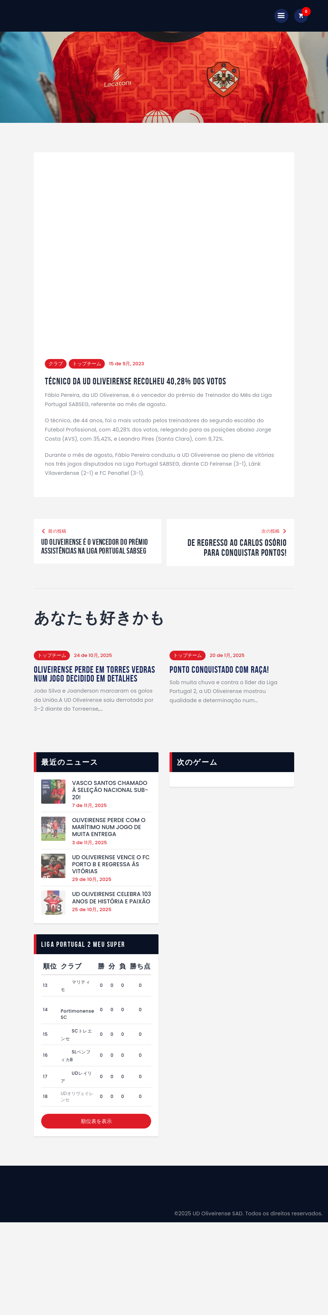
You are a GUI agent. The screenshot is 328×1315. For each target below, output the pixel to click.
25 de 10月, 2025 (91, 929)
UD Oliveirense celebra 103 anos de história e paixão (111, 918)
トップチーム (86, 363)
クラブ (56, 363)
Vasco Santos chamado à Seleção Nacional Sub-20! (110, 810)
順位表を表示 (96, 1141)
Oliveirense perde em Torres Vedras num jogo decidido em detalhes (84, 689)
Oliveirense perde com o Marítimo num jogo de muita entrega (109, 847)
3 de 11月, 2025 (89, 862)
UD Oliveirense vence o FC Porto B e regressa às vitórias (111, 884)
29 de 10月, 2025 (91, 899)
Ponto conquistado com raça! (220, 680)
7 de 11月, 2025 (89, 825)
